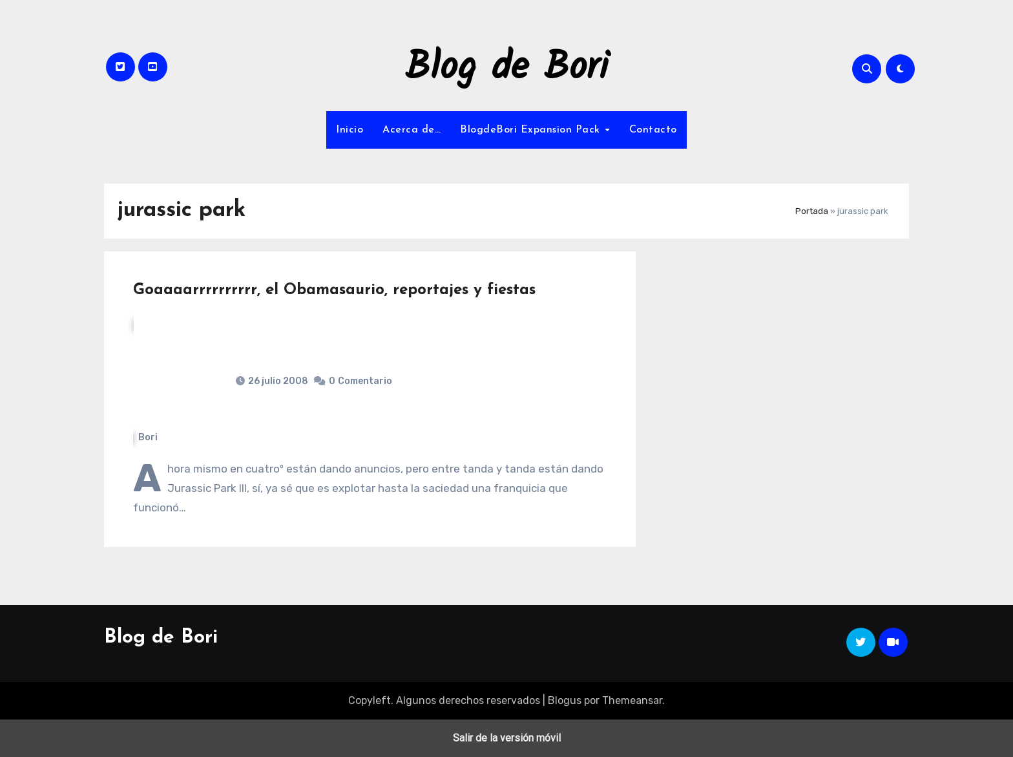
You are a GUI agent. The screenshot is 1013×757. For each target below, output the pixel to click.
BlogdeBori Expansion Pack (531, 130)
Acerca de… (411, 130)
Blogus (564, 700)
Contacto (653, 130)
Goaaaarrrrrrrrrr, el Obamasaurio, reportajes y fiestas (334, 290)
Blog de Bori (507, 68)
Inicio (349, 130)
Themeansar (632, 700)
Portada (811, 211)
